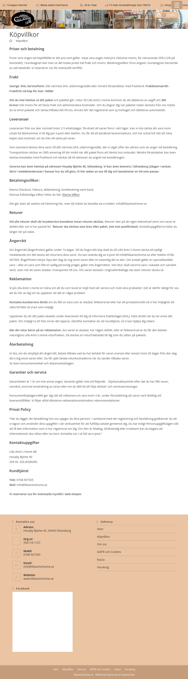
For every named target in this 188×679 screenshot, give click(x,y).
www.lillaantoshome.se (38, 578)
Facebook (23, 588)
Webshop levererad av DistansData (115, 674)
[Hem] (10, 41)
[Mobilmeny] (177, 15)
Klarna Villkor (71, 194)
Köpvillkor (22, 41)
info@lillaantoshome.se (38, 566)
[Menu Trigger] (176, 5)
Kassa (100, 559)
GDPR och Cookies (109, 552)
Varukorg (103, 567)
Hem (100, 529)
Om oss (102, 544)
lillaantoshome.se (83, 674)
